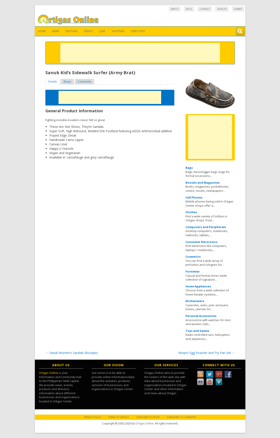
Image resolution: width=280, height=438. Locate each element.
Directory (138, 31)
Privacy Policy (92, 417)
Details (52, 81)
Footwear (192, 271)
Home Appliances (198, 286)
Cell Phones (193, 197)
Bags (189, 168)
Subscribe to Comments (181, 417)
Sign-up (221, 9)
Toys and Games (197, 331)
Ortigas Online (48, 373)
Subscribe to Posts (148, 417)
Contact (205, 9)
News (55, 31)
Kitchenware (194, 301)
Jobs (102, 31)
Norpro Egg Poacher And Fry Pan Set (206, 353)
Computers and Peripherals (205, 227)
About (174, 9)
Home (42, 31)
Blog (189, 9)
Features (72, 31)
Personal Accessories (200, 316)
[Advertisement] (140, 53)
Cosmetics (193, 257)
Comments (84, 81)
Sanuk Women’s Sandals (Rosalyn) (71, 353)
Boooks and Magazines (202, 183)
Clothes (191, 212)
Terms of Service (118, 417)
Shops (67, 81)
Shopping (118, 31)
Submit (238, 9)
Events (88, 31)
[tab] (52, 81)
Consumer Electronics (201, 242)
